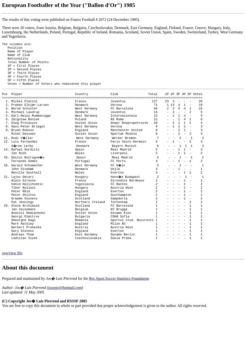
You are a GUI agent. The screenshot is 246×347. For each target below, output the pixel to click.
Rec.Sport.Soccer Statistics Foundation (119, 314)
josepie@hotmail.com (65, 323)
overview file (12, 288)
